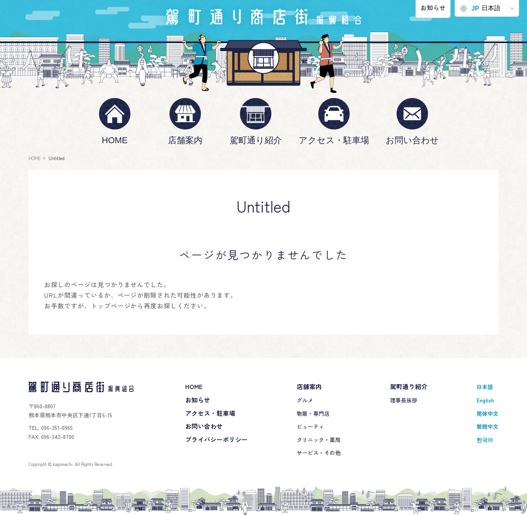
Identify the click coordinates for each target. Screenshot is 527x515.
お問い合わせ (412, 140)
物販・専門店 (313, 413)
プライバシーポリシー (216, 439)
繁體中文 (487, 426)
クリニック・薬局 (319, 440)
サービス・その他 (319, 453)
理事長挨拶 (403, 400)
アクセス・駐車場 (334, 140)
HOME (115, 140)
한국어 (484, 440)
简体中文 (487, 413)
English (485, 400)
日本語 (480, 8)
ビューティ (310, 426)
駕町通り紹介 (256, 140)
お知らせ (433, 7)
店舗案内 (185, 140)
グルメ (305, 400)
